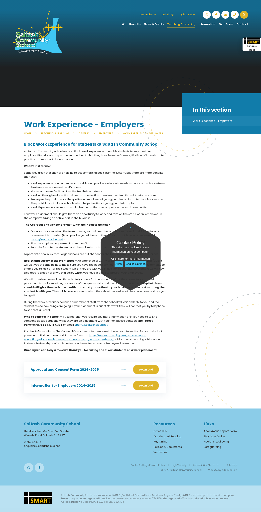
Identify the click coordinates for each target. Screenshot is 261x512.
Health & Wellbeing (216, 442)
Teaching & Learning (55, 133)
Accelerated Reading (167, 436)
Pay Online (160, 442)
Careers (84, 133)
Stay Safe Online (214, 436)
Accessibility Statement (207, 465)
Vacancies (160, 452)
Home (27, 133)
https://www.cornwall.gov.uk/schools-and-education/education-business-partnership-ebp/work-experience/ (85, 337)
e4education (229, 470)
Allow (119, 264)
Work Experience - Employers (143, 133)
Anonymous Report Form (220, 431)
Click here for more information (130, 258)
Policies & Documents (167, 447)
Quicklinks (187, 14)
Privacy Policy (157, 465)
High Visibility (179, 465)
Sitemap (232, 465)
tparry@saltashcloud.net (47, 239)
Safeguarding (212, 447)
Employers (106, 133)
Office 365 (160, 431)
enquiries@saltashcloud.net (42, 446)
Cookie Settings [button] (139, 465)
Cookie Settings (135, 264)
